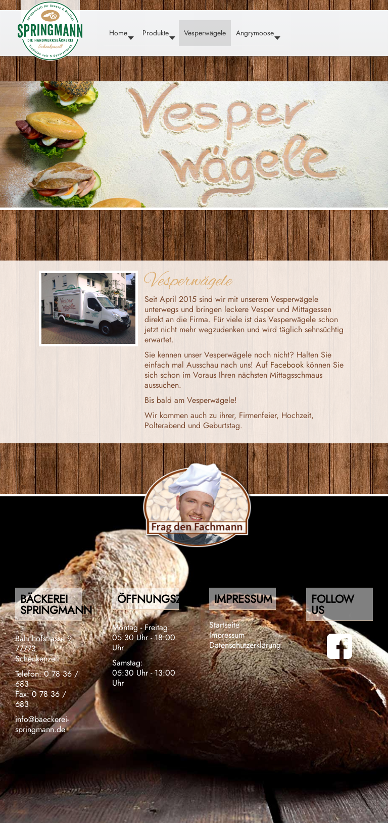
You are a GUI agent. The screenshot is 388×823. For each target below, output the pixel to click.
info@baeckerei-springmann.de (42, 724)
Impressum (227, 635)
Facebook (288, 365)
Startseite (224, 625)
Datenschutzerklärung (245, 645)
